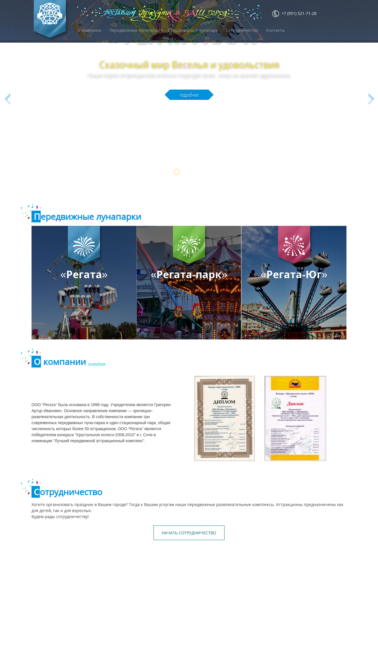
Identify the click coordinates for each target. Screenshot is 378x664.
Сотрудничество (242, 30)
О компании (89, 30)
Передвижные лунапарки (134, 30)
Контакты (275, 30)
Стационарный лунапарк (193, 30)
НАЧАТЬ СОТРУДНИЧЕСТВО (189, 532)
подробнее (189, 103)
